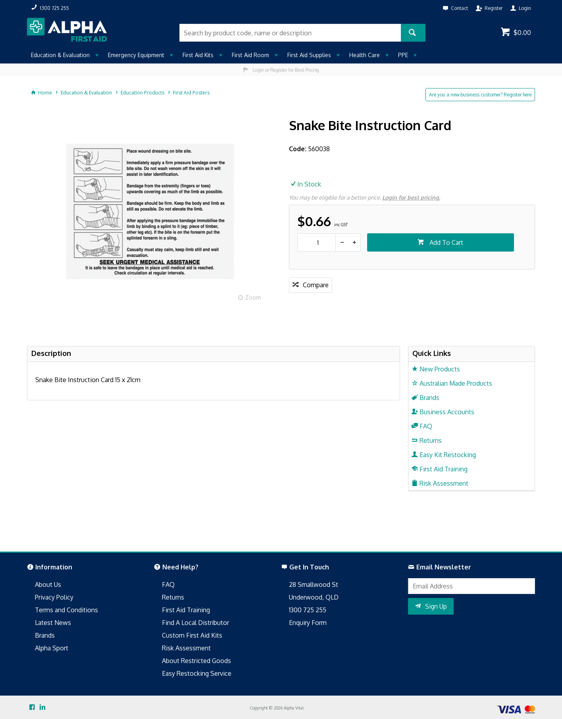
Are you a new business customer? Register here (480, 95)
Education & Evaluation (60, 55)
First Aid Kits (198, 55)
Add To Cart (445, 242)
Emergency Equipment (136, 55)
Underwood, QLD (314, 597)
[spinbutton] (316, 242)
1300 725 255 (307, 610)
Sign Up (436, 606)
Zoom (253, 297)
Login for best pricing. (411, 197)
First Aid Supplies (309, 55)
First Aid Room (250, 55)
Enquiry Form (308, 623)
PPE (403, 55)
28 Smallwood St (313, 584)
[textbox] (290, 33)
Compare (316, 285)
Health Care (364, 55)
